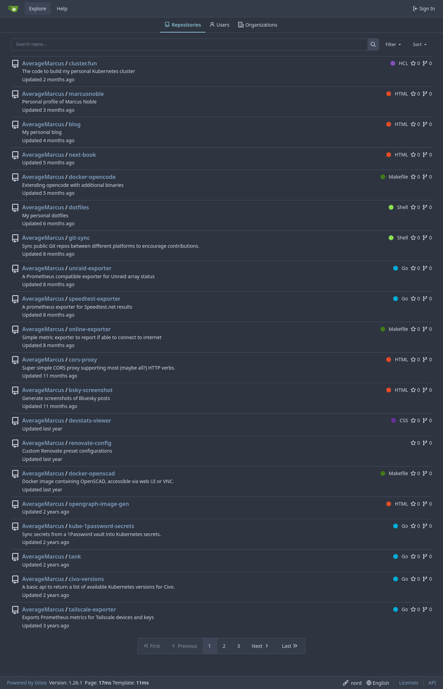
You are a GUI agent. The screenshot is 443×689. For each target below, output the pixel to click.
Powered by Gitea (27, 682)
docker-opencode (92, 176)
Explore (37, 8)
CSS (399, 420)
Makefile (394, 176)
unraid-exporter (90, 268)
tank (75, 556)
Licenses (408, 682)
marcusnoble (86, 93)
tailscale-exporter (92, 609)
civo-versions (86, 578)
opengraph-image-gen (99, 503)
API (432, 682)
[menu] (352, 683)
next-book (82, 154)
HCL (399, 63)
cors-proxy (83, 359)
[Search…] (373, 44)
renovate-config (90, 442)
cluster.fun (83, 63)
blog (75, 124)
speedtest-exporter (95, 298)
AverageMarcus (43, 63)
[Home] (13, 8)
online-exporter (90, 329)
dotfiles (79, 207)
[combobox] (393, 44)
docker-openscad (92, 473)
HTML (397, 93)
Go (400, 268)
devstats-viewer (90, 420)
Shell (398, 207)
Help (62, 8)
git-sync (79, 237)
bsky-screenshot (91, 390)
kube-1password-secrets (101, 526)
